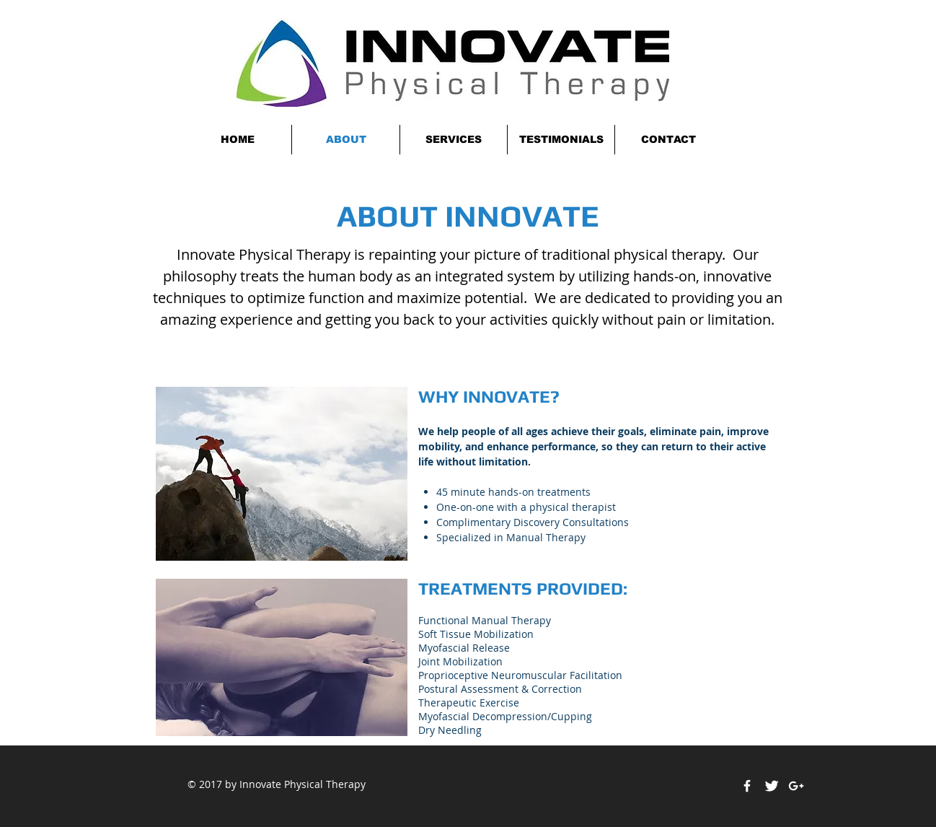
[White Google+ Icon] (796, 786)
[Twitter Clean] (772, 786)
